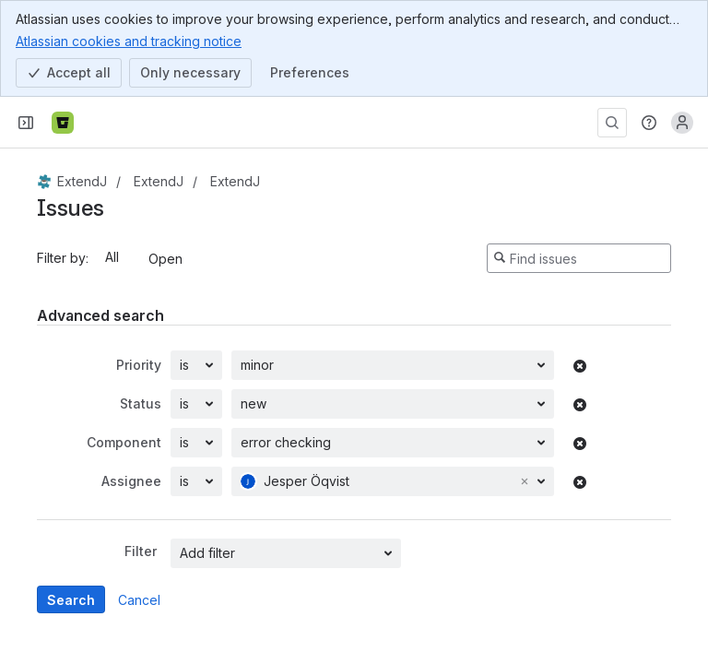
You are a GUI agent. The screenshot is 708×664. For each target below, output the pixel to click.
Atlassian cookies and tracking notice (129, 40)
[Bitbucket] (62, 122)
